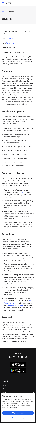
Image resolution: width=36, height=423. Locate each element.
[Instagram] (26, 357)
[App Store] (18, 364)
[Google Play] (18, 370)
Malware (12, 38)
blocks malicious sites (15, 305)
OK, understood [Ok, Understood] (18, 413)
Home (4, 11)
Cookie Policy (14, 407)
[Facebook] (10, 357)
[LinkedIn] (18, 357)
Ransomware (10, 43)
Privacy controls (18, 418)
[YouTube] (22, 357)
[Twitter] (14, 357)
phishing (21, 192)
